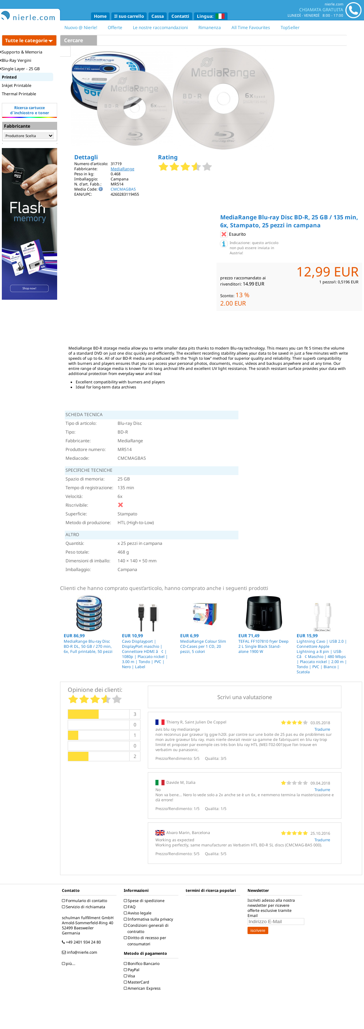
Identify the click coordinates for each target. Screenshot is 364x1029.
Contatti (180, 16)
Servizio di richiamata (84, 906)
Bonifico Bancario (142, 963)
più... (69, 963)
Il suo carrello (129, 16)
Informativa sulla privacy (149, 919)
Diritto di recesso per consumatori (146, 940)
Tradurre (322, 729)
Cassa (157, 16)
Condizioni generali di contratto (147, 928)
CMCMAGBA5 (123, 189)
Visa (130, 975)
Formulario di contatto (85, 900)
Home (100, 16)
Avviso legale (138, 913)
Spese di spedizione (145, 900)
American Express (143, 988)
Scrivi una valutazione (244, 697)
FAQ (130, 906)
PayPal (132, 969)
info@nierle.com (80, 952)
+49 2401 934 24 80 (82, 942)
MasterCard (137, 982)
